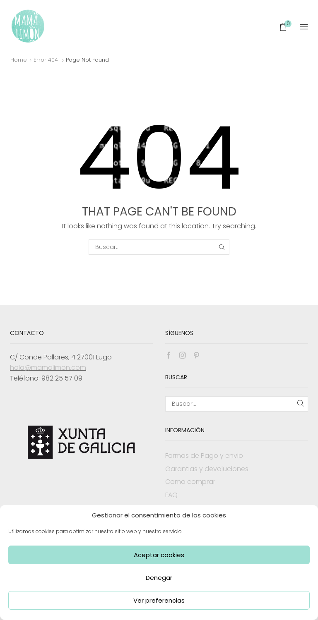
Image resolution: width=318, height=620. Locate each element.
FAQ (171, 495)
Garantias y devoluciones (206, 469)
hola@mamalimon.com (48, 367)
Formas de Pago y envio (204, 455)
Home (18, 60)
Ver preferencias (159, 600)
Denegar (159, 577)
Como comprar (190, 481)
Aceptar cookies (159, 555)
